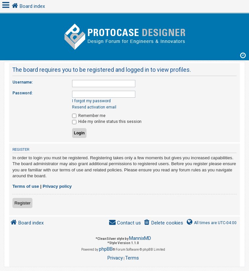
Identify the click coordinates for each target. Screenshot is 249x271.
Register (22, 203)
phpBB (106, 249)
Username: (22, 82)
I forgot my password (91, 101)
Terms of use (25, 186)
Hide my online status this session (107, 121)
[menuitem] (163, 223)
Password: (22, 93)
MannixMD (140, 238)
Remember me (88, 115)
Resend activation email (94, 107)
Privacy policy (57, 186)
